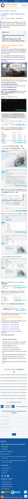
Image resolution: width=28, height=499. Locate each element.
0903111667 (4, 1)
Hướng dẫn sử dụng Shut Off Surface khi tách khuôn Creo (14, 362)
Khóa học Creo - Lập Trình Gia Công (10, 326)
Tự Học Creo (13, 10)
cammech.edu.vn (6, 454)
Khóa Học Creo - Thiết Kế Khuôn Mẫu (11, 329)
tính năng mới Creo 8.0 (12, 50)
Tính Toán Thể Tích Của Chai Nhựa (10, 347)
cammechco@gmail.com (21, 406)
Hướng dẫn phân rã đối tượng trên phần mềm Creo (14, 354)
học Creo (20, 313)
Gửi (14, 434)
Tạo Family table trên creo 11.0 (9, 345)
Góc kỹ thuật (6, 10)
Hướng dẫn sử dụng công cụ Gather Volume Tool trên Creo (14, 352)
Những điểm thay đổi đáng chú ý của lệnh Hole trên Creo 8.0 (14, 359)
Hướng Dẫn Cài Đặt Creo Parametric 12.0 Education (14, 342)
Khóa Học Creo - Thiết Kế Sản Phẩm (10, 324)
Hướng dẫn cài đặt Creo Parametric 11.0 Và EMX (13, 343)
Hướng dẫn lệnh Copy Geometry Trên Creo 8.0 (13, 356)
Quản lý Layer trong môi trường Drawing (11, 349)
